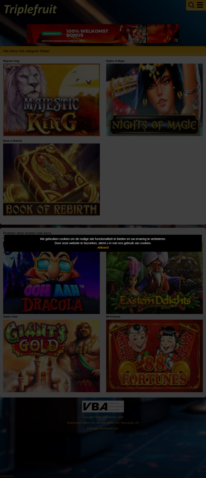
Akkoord (103, 247)
